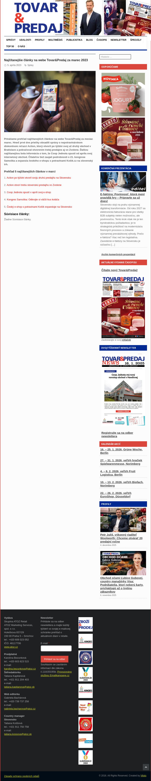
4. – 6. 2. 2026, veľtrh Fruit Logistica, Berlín (117, 473)
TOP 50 (10, 46)
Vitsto (143, 775)
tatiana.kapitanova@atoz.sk (19, 686)
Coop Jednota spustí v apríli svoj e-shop (29, 192)
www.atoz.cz (11, 646)
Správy (11, 40)
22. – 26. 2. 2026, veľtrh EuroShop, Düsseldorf (115, 494)
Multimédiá (55, 40)
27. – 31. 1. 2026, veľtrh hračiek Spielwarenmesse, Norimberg (121, 462)
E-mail (45, 643)
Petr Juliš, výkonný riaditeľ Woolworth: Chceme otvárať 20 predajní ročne (121, 538)
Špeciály (135, 40)
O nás (21, 46)
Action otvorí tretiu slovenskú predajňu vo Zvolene (34, 185)
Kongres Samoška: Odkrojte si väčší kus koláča (33, 199)
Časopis (102, 40)
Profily (40, 40)
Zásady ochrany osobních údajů (21, 776)
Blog (89, 40)
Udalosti (25, 40)
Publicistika (74, 40)
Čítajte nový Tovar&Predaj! (119, 270)
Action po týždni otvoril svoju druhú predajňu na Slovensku (39, 177)
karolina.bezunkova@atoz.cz (20, 668)
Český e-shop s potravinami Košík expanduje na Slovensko (39, 206)
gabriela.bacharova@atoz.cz (20, 708)
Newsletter (118, 40)
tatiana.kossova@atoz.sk (18, 734)
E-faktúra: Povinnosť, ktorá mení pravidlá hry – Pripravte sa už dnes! (122, 198)
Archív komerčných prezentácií (118, 254)
